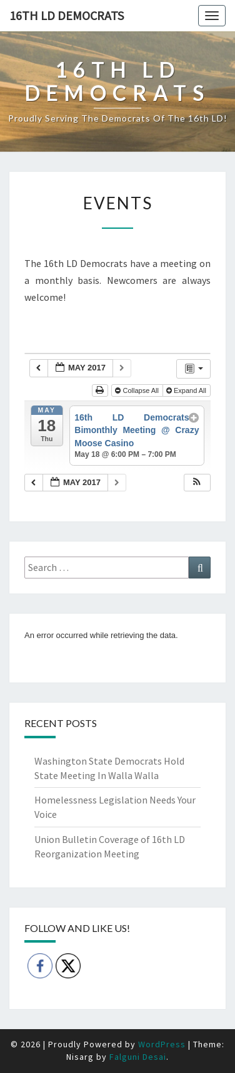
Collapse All (138, 390)
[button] (196, 482)
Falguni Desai (137, 1056)
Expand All (187, 390)
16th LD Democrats (66, 15)
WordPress (162, 1044)
